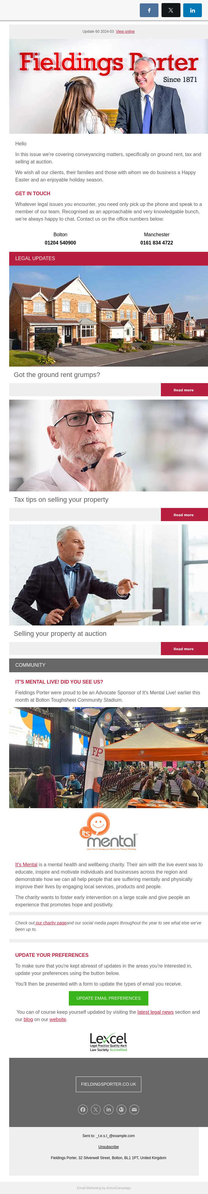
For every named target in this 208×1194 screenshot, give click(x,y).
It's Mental (26, 864)
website (58, 1019)
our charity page (50, 922)
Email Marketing (89, 1188)
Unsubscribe (108, 1147)
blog (28, 1019)
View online (125, 31)
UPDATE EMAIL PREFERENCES (108, 998)
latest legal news (155, 1012)
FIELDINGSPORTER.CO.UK (108, 1084)
